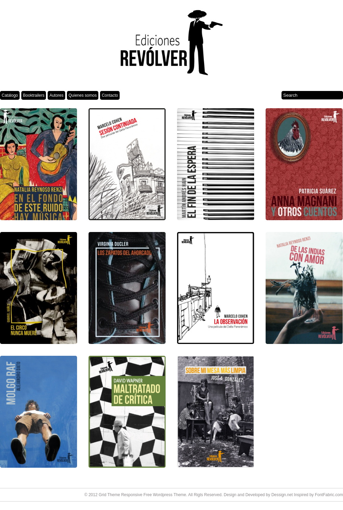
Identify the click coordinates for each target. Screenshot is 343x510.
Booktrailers (33, 95)
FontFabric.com (329, 494)
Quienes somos (83, 95)
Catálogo (10, 95)
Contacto (110, 95)
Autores (56, 95)
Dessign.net (282, 494)
